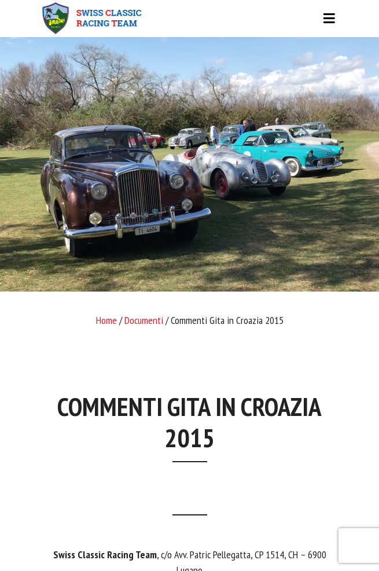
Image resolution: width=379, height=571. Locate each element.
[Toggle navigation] (190, 18)
